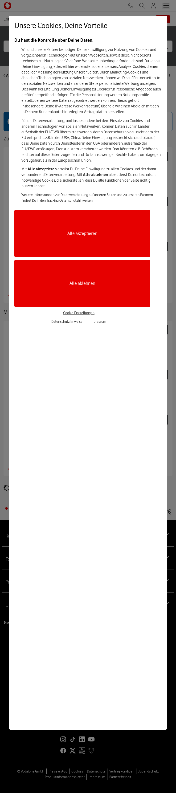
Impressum (98, 321)
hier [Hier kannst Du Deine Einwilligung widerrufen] (71, 66)
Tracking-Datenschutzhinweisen (69, 200)
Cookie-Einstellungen (78, 313)
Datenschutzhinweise (66, 321)
